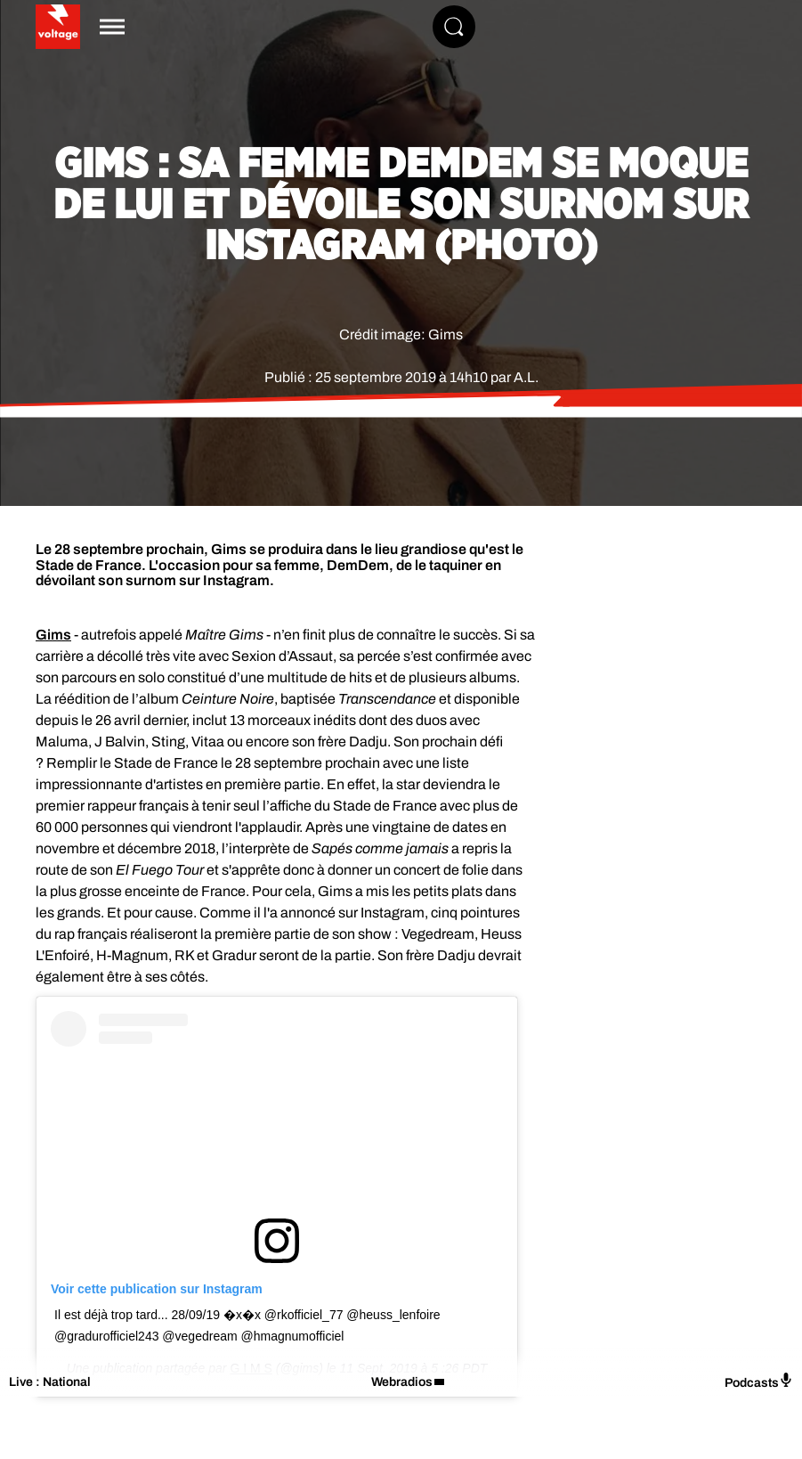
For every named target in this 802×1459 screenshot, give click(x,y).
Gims (53, 634)
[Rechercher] (454, 26)
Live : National (50, 1382)
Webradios (402, 1382)
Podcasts (759, 1381)
